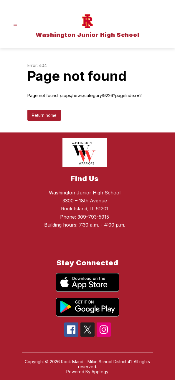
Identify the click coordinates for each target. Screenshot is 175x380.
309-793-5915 (93, 217)
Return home (44, 115)
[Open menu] (15, 24)
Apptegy (100, 371)
